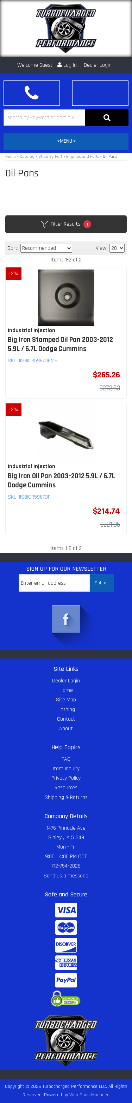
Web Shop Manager (89, 1095)
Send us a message (66, 876)
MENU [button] (66, 141)
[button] (66, 117)
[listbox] (46, 248)
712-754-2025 (66, 866)
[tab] (66, 141)
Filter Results (66, 224)
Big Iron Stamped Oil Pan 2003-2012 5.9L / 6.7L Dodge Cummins (60, 344)
